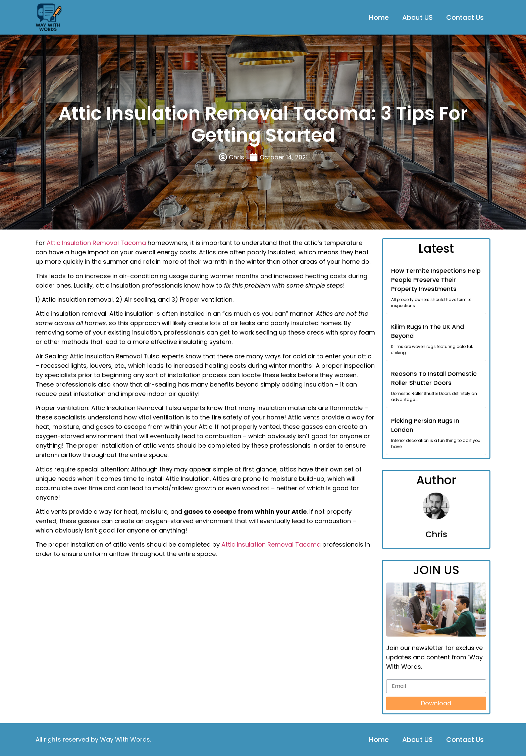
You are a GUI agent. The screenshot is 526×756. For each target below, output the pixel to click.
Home (379, 17)
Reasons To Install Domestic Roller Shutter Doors (434, 378)
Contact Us (465, 17)
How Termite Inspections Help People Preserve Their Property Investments (436, 279)
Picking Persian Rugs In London (425, 425)
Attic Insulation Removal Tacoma (96, 243)
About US (417, 17)
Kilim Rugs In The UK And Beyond (427, 331)
